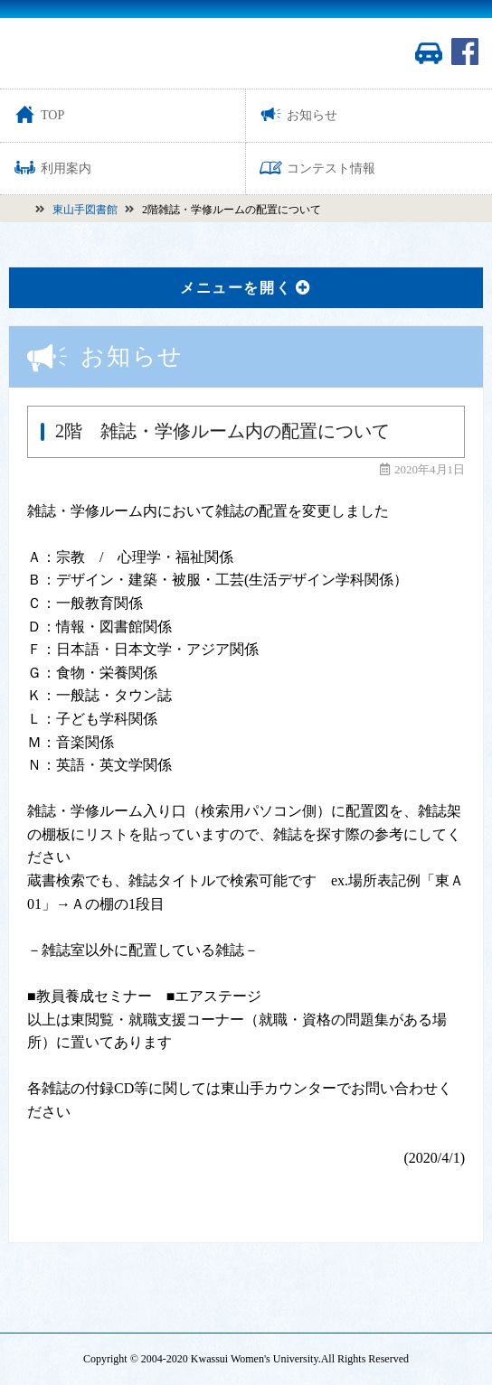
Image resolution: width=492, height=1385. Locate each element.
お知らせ (298, 114)
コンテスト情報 (317, 167)
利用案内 (52, 167)
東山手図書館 (85, 209)
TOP (39, 114)
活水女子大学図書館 (108, 53)
